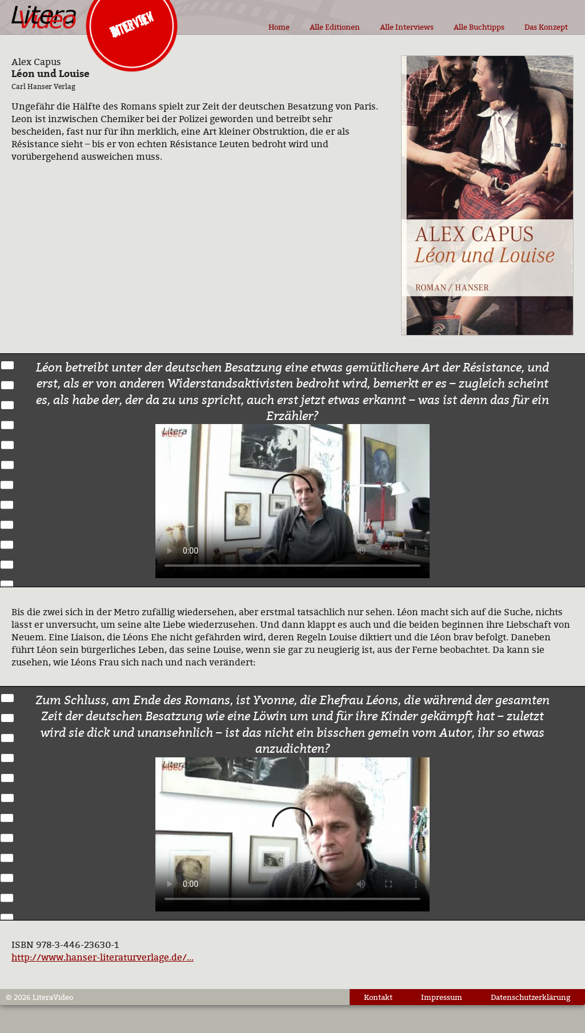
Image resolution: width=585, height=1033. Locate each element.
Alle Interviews (407, 27)
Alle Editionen (335, 27)
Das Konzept (546, 27)
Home (279, 27)
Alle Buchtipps (479, 27)
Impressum (441, 997)
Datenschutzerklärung (531, 997)
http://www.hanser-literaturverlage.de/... (102, 957)
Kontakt (378, 997)
